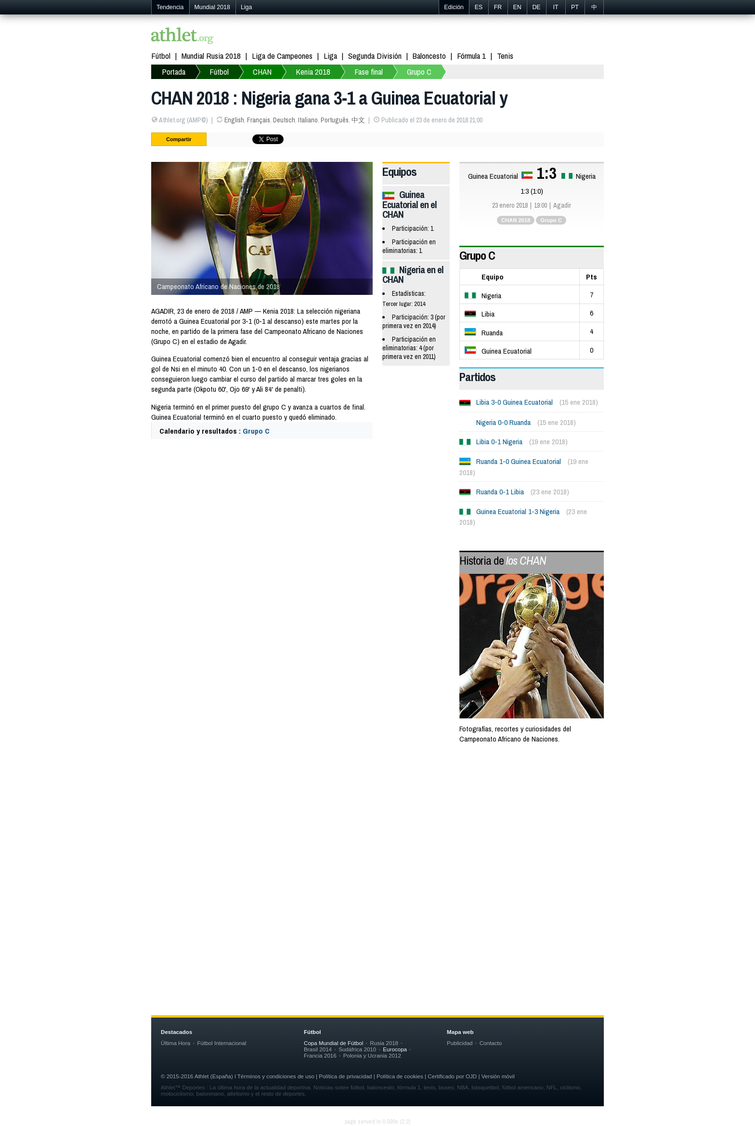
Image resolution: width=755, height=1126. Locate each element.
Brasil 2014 (318, 1049)
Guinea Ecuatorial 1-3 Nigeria (518, 511)
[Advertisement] (377, 829)
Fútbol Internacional (221, 1043)
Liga (246, 7)
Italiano (308, 120)
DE (536, 7)
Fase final (368, 71)
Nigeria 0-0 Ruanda (503, 422)
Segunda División (375, 55)
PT (575, 7)
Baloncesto (429, 55)
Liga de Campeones (282, 55)
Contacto (491, 1043)
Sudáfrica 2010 (357, 1049)
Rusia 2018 (384, 1043)
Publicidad (460, 1043)
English (234, 120)
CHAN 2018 (515, 220)
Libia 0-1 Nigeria (499, 442)
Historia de (502, 560)
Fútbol (160, 55)
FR (498, 7)
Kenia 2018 (313, 71)
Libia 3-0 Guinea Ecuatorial (514, 402)
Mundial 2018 (212, 7)
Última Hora (175, 1043)
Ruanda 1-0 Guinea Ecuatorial (518, 461)
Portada (173, 71)
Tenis (505, 55)
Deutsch (284, 120)
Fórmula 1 (471, 55)
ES (479, 7)
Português (335, 120)
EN (517, 7)
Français (258, 120)
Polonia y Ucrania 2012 (372, 1055)
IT (555, 7)
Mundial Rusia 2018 (211, 55)
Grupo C (419, 71)
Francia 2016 (320, 1055)
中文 (358, 120)
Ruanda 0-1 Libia (500, 492)
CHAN (262, 71)
